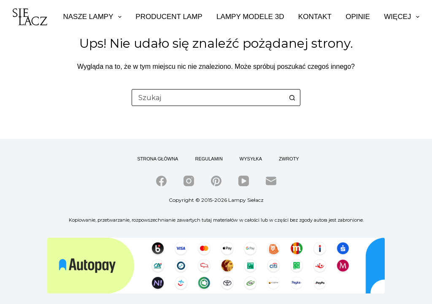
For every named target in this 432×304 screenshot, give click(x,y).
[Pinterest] (216, 181)
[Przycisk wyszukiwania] (292, 98)
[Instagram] (189, 181)
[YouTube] (243, 181)
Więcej (401, 17)
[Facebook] (161, 181)
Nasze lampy (92, 17)
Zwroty (289, 158)
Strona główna (157, 158)
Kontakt (315, 17)
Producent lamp (168, 17)
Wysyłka (251, 158)
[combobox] (208, 97)
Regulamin (208, 158)
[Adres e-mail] (271, 181)
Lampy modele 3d (250, 17)
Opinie (358, 17)
